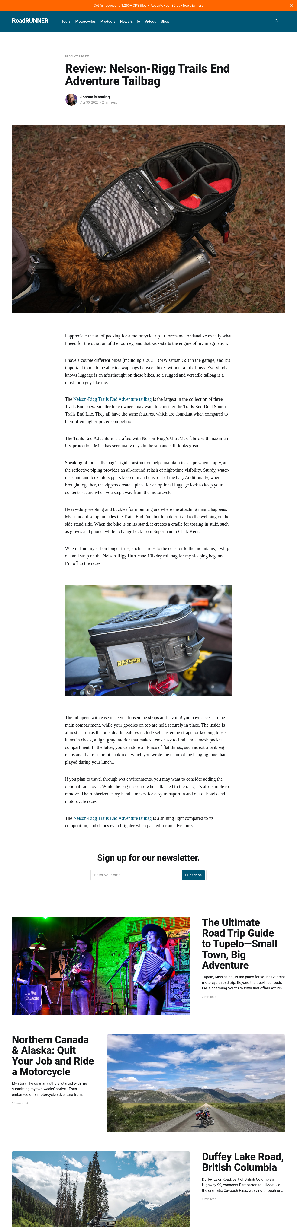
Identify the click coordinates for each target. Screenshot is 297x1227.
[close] (291, 5)
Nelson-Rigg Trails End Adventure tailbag (112, 399)
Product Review (77, 56)
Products (108, 21)
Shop (165, 21)
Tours (66, 21)
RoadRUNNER (30, 20)
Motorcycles (85, 21)
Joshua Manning (95, 97)
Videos (150, 21)
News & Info (130, 21)
